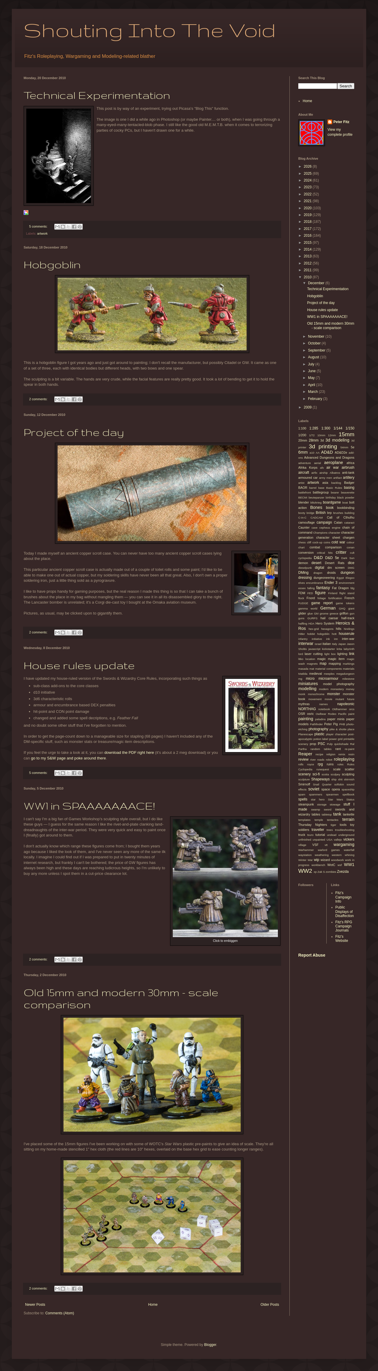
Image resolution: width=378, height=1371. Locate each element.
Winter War (305, 860)
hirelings (349, 628)
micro (310, 678)
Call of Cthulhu (340, 517)
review (303, 759)
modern (324, 689)
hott (334, 633)
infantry (302, 638)
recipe (319, 754)
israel (318, 644)
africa (350, 463)
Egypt (340, 577)
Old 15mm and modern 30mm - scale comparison (330, 325)
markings (348, 663)
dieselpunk (305, 567)
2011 (308, 270)
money (350, 689)
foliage (321, 598)
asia (325, 482)
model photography (338, 684)
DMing (303, 573)
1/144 (337, 428)
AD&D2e (341, 452)
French (349, 598)
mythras (303, 704)
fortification (335, 598)
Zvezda (342, 872)
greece (334, 613)
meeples (329, 673)
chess (302, 542)
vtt (326, 845)
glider (302, 613)
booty (301, 512)
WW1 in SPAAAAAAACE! (89, 806)
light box (329, 654)
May (312, 378)
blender (303, 502)
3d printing (323, 446)
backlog (336, 482)
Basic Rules (334, 487)
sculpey (335, 774)
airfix (314, 472)
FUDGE (303, 603)
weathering (322, 855)
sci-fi (316, 774)
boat (345, 502)
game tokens (345, 603)
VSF (315, 845)
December (316, 283)
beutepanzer (316, 497)
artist (301, 482)
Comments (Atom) (59, 1313)
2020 (308, 208)
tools (343, 824)
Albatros (335, 472)
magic (321, 659)
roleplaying (344, 759)
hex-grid (314, 628)
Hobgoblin (52, 264)
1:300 (325, 428)
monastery (337, 689)
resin (351, 754)
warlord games (329, 850)
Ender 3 (331, 583)
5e (352, 447)
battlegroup (321, 492)
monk (301, 694)
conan (350, 547)
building (349, 512)
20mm (302, 440)
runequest (322, 769)
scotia (325, 774)
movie (329, 699)
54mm (344, 447)
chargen (348, 537)
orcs (351, 709)
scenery (304, 774)
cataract (349, 522)
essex (302, 588)
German (327, 608)
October (315, 343)
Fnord (311, 598)
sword (327, 809)
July (311, 364)
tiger (333, 824)
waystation (305, 855)
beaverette (347, 492)
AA (318, 452)
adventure (304, 463)
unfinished (304, 839)
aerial (317, 463)
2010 (308, 277)
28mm (313, 440)
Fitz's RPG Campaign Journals (343, 926)
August (314, 357)
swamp (315, 809)
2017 (308, 229)
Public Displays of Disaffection (344, 911)
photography (318, 729)
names (323, 704)
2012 (308, 263)
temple (319, 819)
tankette (348, 814)
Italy (334, 644)
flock (301, 598)
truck (301, 834)
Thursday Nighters (312, 824)
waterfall (349, 850)
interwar (305, 643)
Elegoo (350, 577)
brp (329, 512)
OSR (301, 713)
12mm (332, 435)
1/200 (302, 435)
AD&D (327, 452)
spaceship (348, 789)
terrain (348, 819)
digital (319, 568)
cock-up (317, 542)
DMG (351, 567)
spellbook (348, 794)
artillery (348, 477)
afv (322, 467)
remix (341, 754)
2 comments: (38, 399)
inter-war (348, 638)
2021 (308, 201)
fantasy (323, 587)
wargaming (344, 844)
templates (304, 819)
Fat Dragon (340, 588)
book (330, 508)
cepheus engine (329, 527)
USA (330, 839)
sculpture (304, 779)
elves (301, 582)
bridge (311, 512)
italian (326, 644)
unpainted (319, 839)
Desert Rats (334, 563)
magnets (312, 663)
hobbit (311, 633)
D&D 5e (332, 558)
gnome (324, 613)
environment (346, 582)
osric (310, 713)
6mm (303, 452)
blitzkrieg (316, 502)
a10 (311, 452)
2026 (308, 166)
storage (322, 804)
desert (316, 563)
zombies (331, 871)
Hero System (324, 623)
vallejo (338, 839)
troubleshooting (344, 829)
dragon (317, 572)
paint (351, 713)
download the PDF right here (129, 752)
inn (336, 638)
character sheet (328, 537)
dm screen (336, 567)
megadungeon (345, 673)
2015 (308, 243)
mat (311, 668)
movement (315, 699)
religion (330, 754)
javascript (314, 649)
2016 (308, 235)
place (351, 729)
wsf (340, 865)
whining (349, 855)
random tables (320, 749)
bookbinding (345, 507)
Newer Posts (35, 1305)
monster (333, 694)
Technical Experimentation (97, 95)
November (316, 336)
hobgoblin (323, 633)
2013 (308, 256)
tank (337, 814)
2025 (308, 173)
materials (348, 668)
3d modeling (337, 440)
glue (310, 613)
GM (316, 613)
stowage (335, 804)
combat (314, 547)
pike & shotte (338, 729)
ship (334, 779)
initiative (317, 638)
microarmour (328, 678)
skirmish (349, 779)
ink (328, 638)
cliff (309, 542)
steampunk (306, 804)
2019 (308, 215)
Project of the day (74, 432)
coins (327, 542)
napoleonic (345, 704)
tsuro (310, 834)
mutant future (344, 699)
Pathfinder (316, 724)
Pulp (330, 744)
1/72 (312, 435)
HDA (311, 623)
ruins (330, 764)
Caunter (303, 527)
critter (341, 552)
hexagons (327, 628)
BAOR (302, 487)
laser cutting (313, 654)
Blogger (210, 1345)
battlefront (304, 492)
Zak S (321, 871)
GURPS (312, 618)
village (302, 845)
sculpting (348, 774)
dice (351, 563)
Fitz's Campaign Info (343, 897)
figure (320, 592)
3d (322, 440)
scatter (349, 769)
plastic (320, 734)
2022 (308, 194)
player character (336, 734)
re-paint (349, 749)
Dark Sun (347, 558)
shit (340, 779)
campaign (324, 522)
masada (303, 668)
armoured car (308, 477)
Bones (316, 507)
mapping (335, 663)
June (312, 371)
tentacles (332, 819)
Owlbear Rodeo (326, 713)
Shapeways (320, 779)
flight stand (346, 593)
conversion (306, 552)
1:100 (302, 428)
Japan (342, 644)
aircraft (303, 472)
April (312, 385)
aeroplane (333, 462)
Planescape (305, 734)
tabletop (327, 814)
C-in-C (302, 517)
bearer (335, 492)
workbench (318, 865)
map (323, 663)
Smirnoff (304, 784)
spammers (315, 794)
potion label (320, 739)
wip (316, 860)
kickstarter (328, 649)
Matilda (302, 673)
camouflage (306, 522)
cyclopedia (305, 558)
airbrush (348, 467)
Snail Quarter (322, 784)
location (310, 659)
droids (331, 572)
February (315, 399)
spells (302, 799)
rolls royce (306, 764)
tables (316, 814)
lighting (342, 654)
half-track (347, 618)
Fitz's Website (341, 938)
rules (340, 764)
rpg (320, 764)
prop (313, 744)
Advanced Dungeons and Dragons (329, 457)
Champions (320, 532)
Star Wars (335, 799)
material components (328, 668)
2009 (308, 407)
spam (301, 794)
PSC (321, 744)
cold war (338, 542)
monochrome (316, 694)
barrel (313, 487)
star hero (318, 799)
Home (153, 1305)
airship (323, 472)
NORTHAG (307, 709)
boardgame (332, 502)
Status (350, 799)
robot (329, 759)
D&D (318, 557)
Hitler (301, 633)
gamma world (307, 608)
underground (346, 834)
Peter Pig (331, 724)
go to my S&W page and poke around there (68, 758)
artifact (337, 477)
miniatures (308, 683)
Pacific (342, 713)
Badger (349, 482)
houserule (346, 634)
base (321, 487)
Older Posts (269, 1305)
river (313, 759)
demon (303, 563)
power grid (335, 739)
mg (300, 678)
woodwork (337, 860)
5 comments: (38, 226)
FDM (301, 593)
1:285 (313, 428)
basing (349, 488)
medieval (315, 673)
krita (339, 649)
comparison (333, 547)
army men (325, 477)
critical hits (325, 552)
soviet (314, 789)
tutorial (320, 834)
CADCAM (317, 517)
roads (320, 759)
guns (301, 618)
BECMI (302, 497)
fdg (352, 588)
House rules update (79, 665)
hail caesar (329, 618)
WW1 (349, 864)
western (337, 855)
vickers (348, 839)
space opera (330, 789)
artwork (42, 233)
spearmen (332, 794)
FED (310, 593)
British (320, 513)
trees (330, 829)
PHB (342, 724)
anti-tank (348, 472)
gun (352, 613)
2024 (308, 180)
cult (352, 552)
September (317, 350)
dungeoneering (324, 577)
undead (331, 834)
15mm (346, 434)
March (313, 392)
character (334, 532)
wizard (325, 860)
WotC (331, 865)
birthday (331, 497)
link (351, 654)
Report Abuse (311, 955)
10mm (321, 435)
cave (314, 527)
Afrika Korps (307, 467)
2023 (308, 187)
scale (336, 769)
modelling (307, 688)
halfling (302, 623)
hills (338, 628)
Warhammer (306, 850)
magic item (336, 659)
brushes (338, 512)
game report (322, 603)
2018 (308, 222)
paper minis (336, 719)
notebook (324, 709)
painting (305, 718)
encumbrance (314, 582)
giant (351, 608)
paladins (320, 719)
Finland (332, 593)
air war (332, 467)
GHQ (342, 608)
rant (338, 749)
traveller (318, 830)
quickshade (341, 744)
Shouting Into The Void (150, 29)
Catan (338, 522)
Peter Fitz (341, 122)
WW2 (305, 871)
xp (315, 871)
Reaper (305, 753)
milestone (348, 678)
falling (311, 588)
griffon (344, 613)
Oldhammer (339, 709)
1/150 (350, 428)
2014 (308, 249)
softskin (339, 784)
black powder (345, 497)
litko (300, 659)
